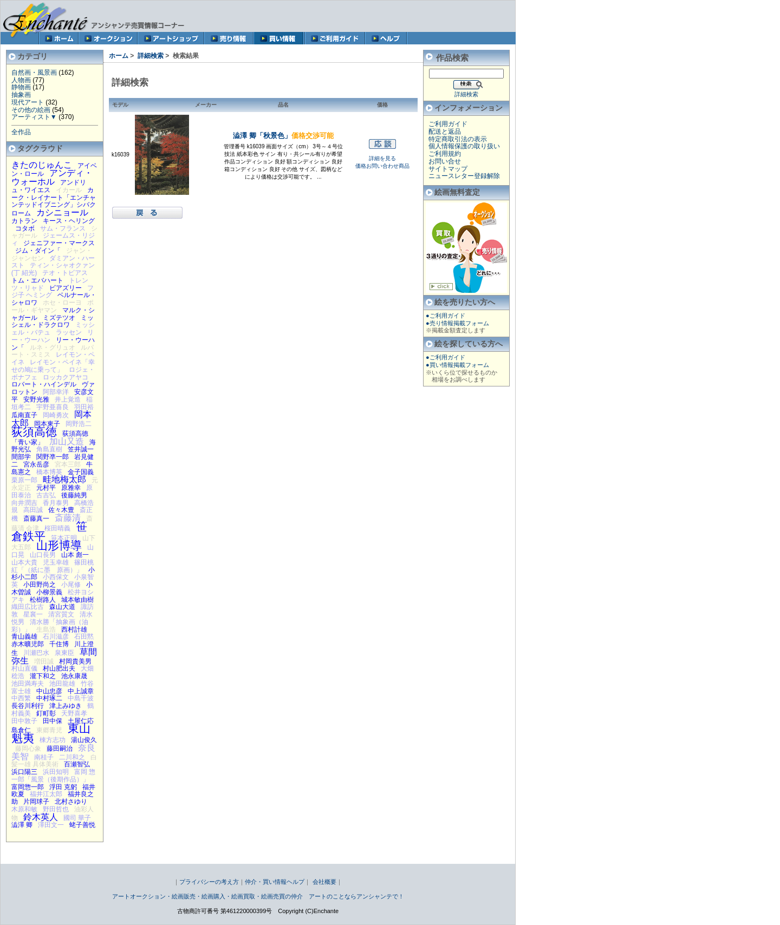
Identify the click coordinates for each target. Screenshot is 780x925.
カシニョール (62, 212)
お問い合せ (444, 161)
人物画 (21, 80)
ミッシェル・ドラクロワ (52, 321)
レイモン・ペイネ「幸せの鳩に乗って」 (53, 365)
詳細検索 (151, 56)
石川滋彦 (56, 636)
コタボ (25, 228)
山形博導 (59, 545)
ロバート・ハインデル (43, 384)
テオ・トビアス (65, 273)
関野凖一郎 (52, 457)
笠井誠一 (81, 449)
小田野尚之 (39, 584)
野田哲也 (56, 809)
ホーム (118, 56)
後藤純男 (74, 495)
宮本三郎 (68, 464)
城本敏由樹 (77, 599)
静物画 (21, 87)
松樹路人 (43, 599)
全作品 (21, 132)
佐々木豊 (61, 510)
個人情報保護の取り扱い (464, 146)
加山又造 (66, 441)
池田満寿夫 (27, 683)
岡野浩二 (79, 424)
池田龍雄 (62, 683)
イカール (69, 190)
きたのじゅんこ (41, 164)
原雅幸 (71, 487)
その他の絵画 (30, 110)
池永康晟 (74, 676)
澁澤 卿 (21, 825)
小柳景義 (49, 592)
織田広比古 (27, 607)
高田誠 (33, 510)
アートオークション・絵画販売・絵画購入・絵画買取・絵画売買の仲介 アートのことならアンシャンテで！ (258, 896)
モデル (120, 105)
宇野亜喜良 (52, 407)
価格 (382, 105)
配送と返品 (444, 131)
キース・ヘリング (69, 221)
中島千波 (81, 698)
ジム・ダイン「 (38, 250)
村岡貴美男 (75, 661)
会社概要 (324, 881)
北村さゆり (71, 801)
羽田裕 (84, 407)
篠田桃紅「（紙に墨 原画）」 (52, 566)
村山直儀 (24, 668)
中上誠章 (81, 691)
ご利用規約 (444, 154)
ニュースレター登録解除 (464, 176)
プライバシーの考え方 (209, 881)
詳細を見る (382, 158)
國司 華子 (77, 818)
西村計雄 (74, 629)
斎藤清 (68, 517)
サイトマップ (447, 169)
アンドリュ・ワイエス (48, 186)
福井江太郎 (46, 794)
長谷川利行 (27, 706)
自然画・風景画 (34, 72)
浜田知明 (56, 772)
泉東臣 (64, 653)
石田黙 (84, 636)
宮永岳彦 (36, 464)
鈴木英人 (40, 817)
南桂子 (44, 757)
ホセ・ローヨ (62, 302)
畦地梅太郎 (64, 479)
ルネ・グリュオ (52, 347)
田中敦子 (24, 721)
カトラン (24, 221)
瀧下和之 (43, 676)
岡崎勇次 (56, 415)
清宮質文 (61, 614)
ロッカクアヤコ (65, 377)
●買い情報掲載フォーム (457, 365)
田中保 (52, 721)
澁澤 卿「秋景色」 (283, 136)
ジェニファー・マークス (59, 243)
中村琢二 (49, 698)
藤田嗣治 (60, 748)
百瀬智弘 (77, 764)
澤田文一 (51, 825)
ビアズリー (65, 288)
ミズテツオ (59, 318)
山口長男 (43, 555)
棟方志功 (53, 740)
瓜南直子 (24, 415)
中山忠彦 (49, 691)
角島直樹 (49, 449)
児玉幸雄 (56, 562)
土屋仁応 (81, 721)
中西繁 (21, 698)
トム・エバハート (37, 280)
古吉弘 (46, 495)
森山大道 (62, 607)
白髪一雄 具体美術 (54, 761)
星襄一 (33, 614)
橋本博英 (49, 472)
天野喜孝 (74, 713)
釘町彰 (46, 713)
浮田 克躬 (63, 787)
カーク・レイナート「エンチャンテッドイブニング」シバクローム (53, 201)
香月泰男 (56, 503)
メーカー (206, 105)
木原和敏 (24, 809)
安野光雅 (36, 399)
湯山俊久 (84, 740)
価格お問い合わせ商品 (382, 166)
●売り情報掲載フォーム (457, 323)
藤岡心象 (28, 748)
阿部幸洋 (56, 392)
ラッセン (69, 332)
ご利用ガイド (447, 124)
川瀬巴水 (36, 653)
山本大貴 (24, 562)
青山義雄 (24, 636)
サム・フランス (63, 228)
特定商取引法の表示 (457, 139)
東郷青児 (49, 730)
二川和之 (72, 757)
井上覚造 (68, 399)
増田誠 (44, 661)
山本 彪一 (75, 555)
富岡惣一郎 (27, 787)
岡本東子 (47, 424)
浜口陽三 (24, 772)
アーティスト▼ (34, 117)
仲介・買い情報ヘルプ (274, 881)
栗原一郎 (24, 480)
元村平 (46, 487)
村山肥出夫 (59, 668)
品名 (283, 105)
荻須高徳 (34, 431)
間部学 (21, 457)
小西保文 (56, 577)
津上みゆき (65, 706)
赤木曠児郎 (27, 644)
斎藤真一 (36, 518)
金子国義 (81, 472)
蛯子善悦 (82, 825)
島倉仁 (21, 730)
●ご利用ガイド (445, 315)
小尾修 (71, 584)
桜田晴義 (57, 528)
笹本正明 (64, 538)
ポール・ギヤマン (52, 306)
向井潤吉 (24, 503)
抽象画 (21, 95)
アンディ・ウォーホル (52, 177)
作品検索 (452, 57)
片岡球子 (36, 801)
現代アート (27, 102)
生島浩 (46, 629)
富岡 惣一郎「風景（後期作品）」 (53, 775)
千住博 (59, 644)
